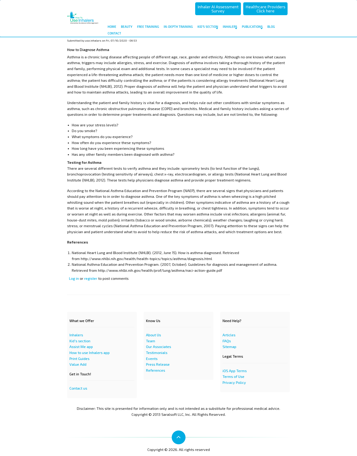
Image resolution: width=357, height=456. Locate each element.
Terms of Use (233, 376)
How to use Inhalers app (89, 352)
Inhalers (230, 27)
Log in (74, 278)
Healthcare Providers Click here (265, 8)
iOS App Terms (235, 370)
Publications (252, 27)
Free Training (148, 26)
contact (114, 33)
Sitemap (229, 346)
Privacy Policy (234, 382)
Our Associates (158, 346)
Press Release (158, 364)
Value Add (77, 364)
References (155, 370)
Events (151, 358)
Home (112, 26)
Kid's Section (207, 27)
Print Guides (79, 358)
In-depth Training (178, 26)
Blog (271, 26)
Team (150, 341)
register (90, 278)
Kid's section (79, 341)
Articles (229, 335)
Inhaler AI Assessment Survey (218, 8)
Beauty (126, 26)
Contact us (78, 388)
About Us (153, 335)
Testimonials (156, 352)
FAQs (227, 341)
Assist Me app (81, 346)
